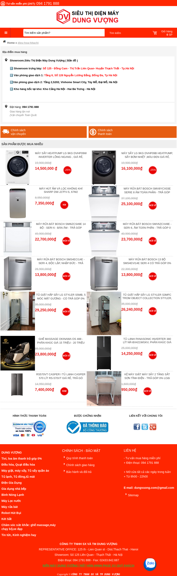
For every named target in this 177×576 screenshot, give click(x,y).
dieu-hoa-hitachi (28, 42)
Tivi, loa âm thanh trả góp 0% (21, 458)
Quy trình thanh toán (77, 457)
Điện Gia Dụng (11, 482)
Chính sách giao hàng (78, 464)
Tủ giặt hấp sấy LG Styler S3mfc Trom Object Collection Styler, (147, 296)
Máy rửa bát (9, 507)
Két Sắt (6, 519)
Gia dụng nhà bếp (13, 488)
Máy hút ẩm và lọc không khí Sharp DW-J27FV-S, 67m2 (60, 190)
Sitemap (131, 494)
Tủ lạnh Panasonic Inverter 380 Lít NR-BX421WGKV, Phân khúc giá (147, 340)
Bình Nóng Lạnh (12, 494)
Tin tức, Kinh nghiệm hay (18, 535)
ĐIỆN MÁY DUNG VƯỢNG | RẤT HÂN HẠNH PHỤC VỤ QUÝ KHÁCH (88, 565)
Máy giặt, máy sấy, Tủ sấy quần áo (25, 470)
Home (8, 42)
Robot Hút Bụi (11, 513)
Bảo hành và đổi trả (77, 471)
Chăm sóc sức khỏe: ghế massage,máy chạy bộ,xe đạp (28, 527)
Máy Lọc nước (11, 500)
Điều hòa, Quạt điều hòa (18, 464)
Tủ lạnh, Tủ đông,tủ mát (18, 476)
